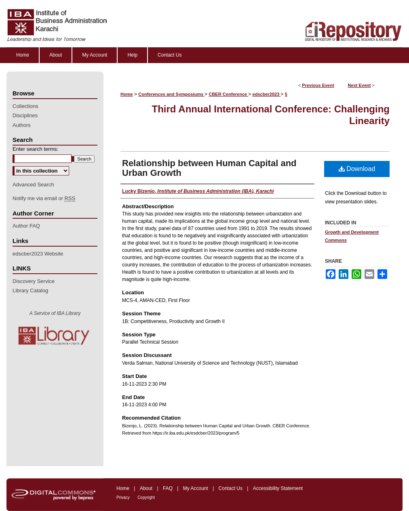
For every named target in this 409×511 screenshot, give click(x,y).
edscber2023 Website (38, 254)
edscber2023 (267, 94)
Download (357, 168)
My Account (195, 488)
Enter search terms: (35, 149)
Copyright (146, 497)
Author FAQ (26, 226)
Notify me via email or (44, 198)
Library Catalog (30, 290)
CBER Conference (228, 94)
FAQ (168, 488)
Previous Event (318, 85)
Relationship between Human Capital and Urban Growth (209, 168)
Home (126, 94)
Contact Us (230, 488)
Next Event (359, 85)
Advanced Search (33, 185)
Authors (22, 125)
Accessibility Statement (278, 488)
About (146, 488)
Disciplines (25, 115)
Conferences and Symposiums (171, 94)
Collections (25, 106)
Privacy (123, 497)
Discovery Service (34, 281)
